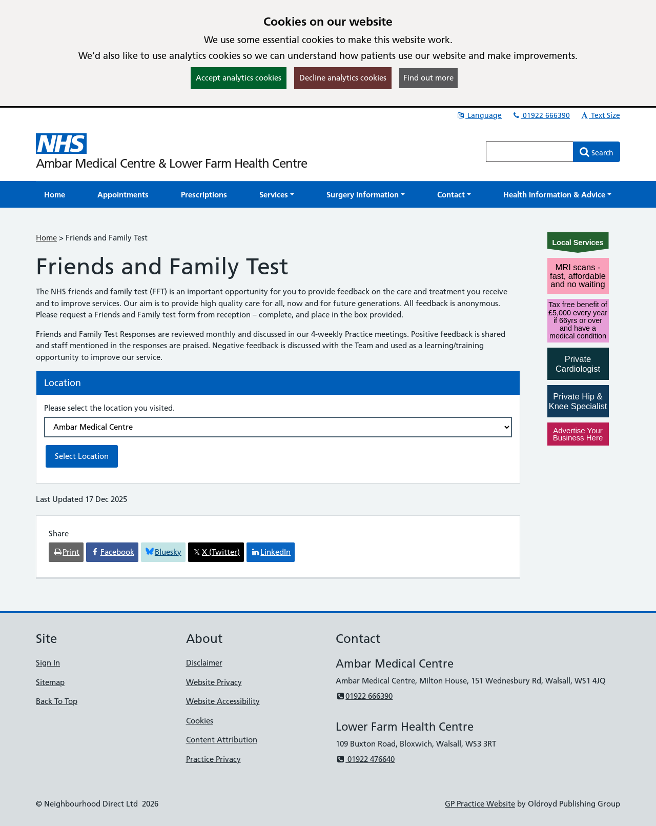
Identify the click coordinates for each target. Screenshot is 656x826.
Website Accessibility (223, 701)
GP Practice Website (480, 804)
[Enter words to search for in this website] (530, 152)
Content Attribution (221, 739)
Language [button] (479, 115)
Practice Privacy (213, 759)
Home (46, 238)
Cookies (199, 721)
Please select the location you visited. (109, 408)
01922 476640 (365, 759)
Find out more (428, 78)
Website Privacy (214, 682)
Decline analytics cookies (342, 78)
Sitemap (50, 682)
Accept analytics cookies (238, 78)
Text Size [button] (600, 115)
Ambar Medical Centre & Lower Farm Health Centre (171, 163)
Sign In (48, 663)
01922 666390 (540, 115)
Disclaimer (204, 663)
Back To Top (56, 701)
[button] (276, 195)
